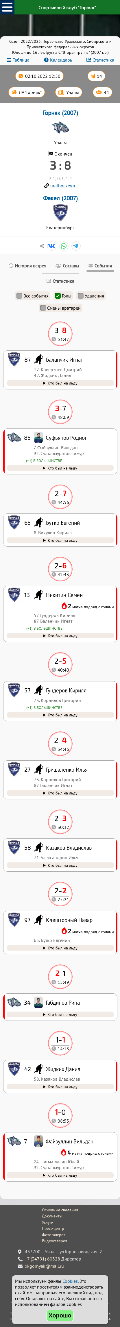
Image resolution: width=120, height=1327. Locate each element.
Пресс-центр (53, 1228)
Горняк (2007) (60, 113)
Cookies (70, 1281)
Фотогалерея (53, 1235)
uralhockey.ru (63, 185)
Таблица (21, 60)
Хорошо (60, 1315)
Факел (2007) (60, 198)
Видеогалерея (54, 1241)
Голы (63, 296)
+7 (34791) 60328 (42, 1258)
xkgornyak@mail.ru (44, 1266)
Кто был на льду (62, 1175)
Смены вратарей (60, 308)
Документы (52, 1216)
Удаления (91, 296)
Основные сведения (60, 1210)
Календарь (61, 60)
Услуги (47, 1222)
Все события (32, 296)
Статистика (103, 60)
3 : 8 (60, 165)
